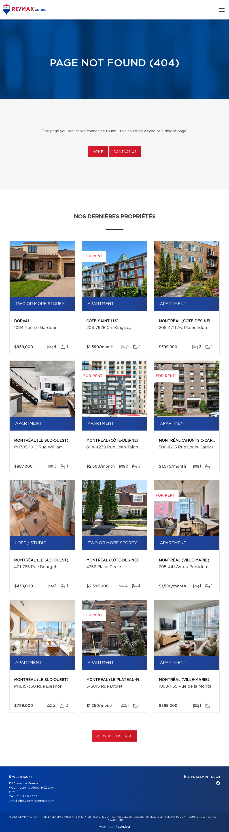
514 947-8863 (27, 796)
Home (98, 152)
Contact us (124, 152)
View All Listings (114, 736)
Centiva (123, 826)
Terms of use (196, 817)
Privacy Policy (175, 817)
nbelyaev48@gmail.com (36, 801)
